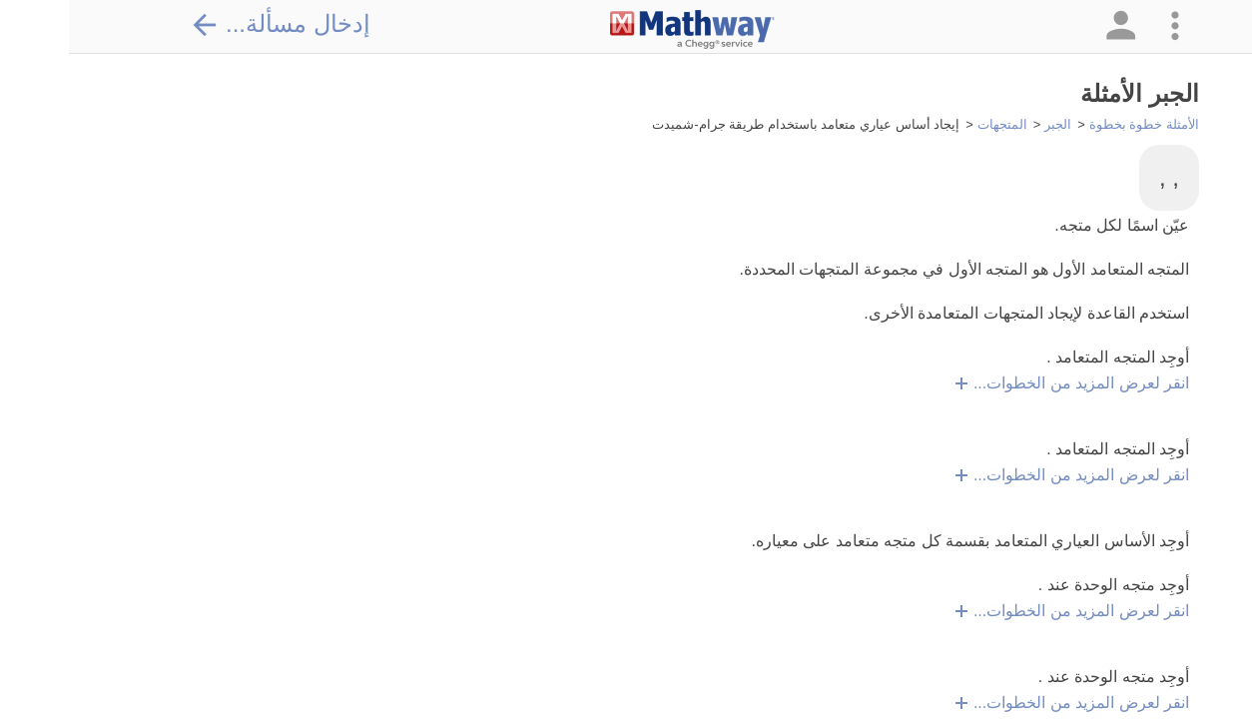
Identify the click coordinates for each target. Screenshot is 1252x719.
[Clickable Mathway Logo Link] (623, 30)
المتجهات (933, 124)
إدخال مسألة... (212, 24)
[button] (1050, 26)
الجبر (988, 124)
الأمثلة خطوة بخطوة (1075, 124)
